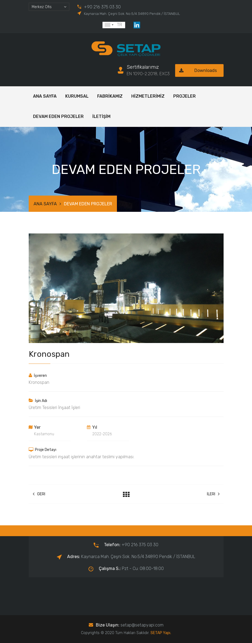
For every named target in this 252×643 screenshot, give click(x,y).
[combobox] (49, 7)
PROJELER (184, 96)
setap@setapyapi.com (141, 625)
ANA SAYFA (45, 96)
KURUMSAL (77, 96)
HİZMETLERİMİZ (148, 96)
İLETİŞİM (101, 116)
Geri (39, 494)
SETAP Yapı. (160, 633)
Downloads (196, 70)
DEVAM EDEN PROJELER (58, 116)
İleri (213, 494)
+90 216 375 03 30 (102, 6)
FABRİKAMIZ (110, 96)
